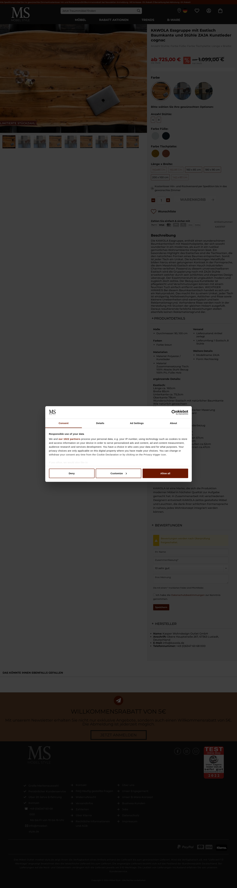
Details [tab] (100, 423)
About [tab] (173, 423)
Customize (119, 473)
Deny (72, 473)
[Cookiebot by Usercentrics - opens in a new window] (174, 412)
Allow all (165, 473)
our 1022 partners (69, 439)
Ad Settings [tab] (137, 423)
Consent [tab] (64, 423)
